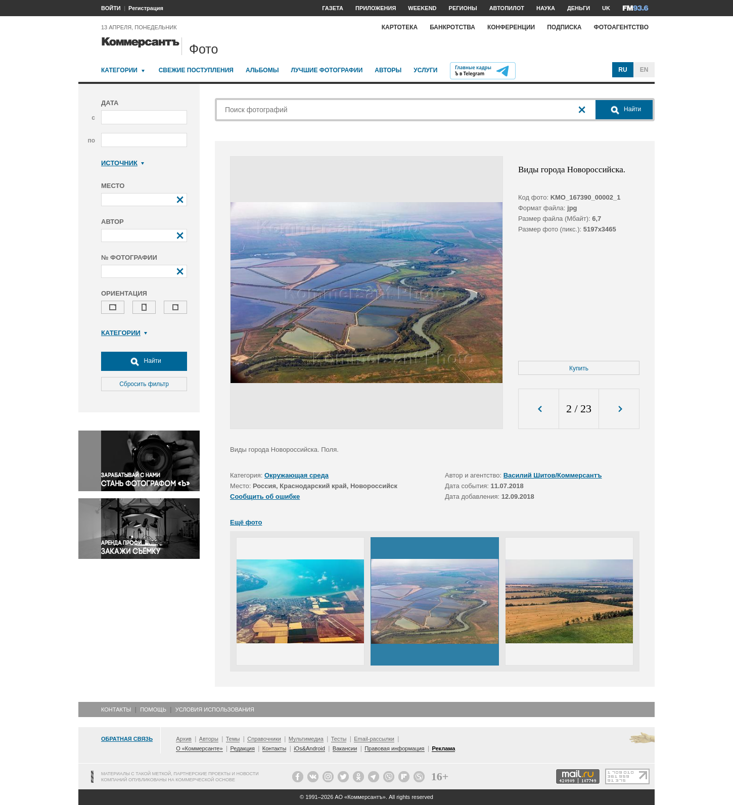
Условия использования (214, 709)
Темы (233, 739)
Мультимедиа (306, 739)
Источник (122, 163)
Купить (578, 368)
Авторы (388, 70)
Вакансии (345, 748)
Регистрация (145, 8)
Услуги (425, 70)
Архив (184, 739)
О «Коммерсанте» (199, 748)
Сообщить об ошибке (265, 496)
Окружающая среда (296, 475)
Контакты (116, 709)
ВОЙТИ (111, 8)
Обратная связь (127, 739)
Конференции (511, 27)
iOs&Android (309, 748)
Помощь (153, 709)
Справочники (264, 739)
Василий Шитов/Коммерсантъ (552, 475)
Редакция (242, 748)
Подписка (564, 27)
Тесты (339, 739)
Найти (144, 361)
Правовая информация (394, 748)
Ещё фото (246, 522)
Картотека (400, 27)
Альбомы (262, 70)
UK (606, 8)
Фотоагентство (621, 27)
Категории (119, 70)
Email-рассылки (374, 739)
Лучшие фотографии (326, 70)
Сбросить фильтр (144, 384)
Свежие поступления (196, 70)
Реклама (443, 748)
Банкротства (452, 27)
